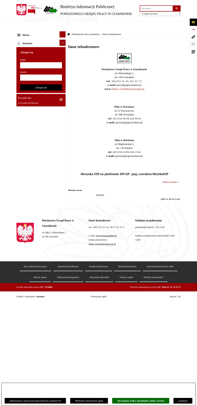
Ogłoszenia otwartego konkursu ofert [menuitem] (38, 145)
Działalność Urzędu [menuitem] (28, 101)
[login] (41, 272)
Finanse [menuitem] (22, 152)
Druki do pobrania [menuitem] (27, 182)
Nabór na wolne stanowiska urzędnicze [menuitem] (32, 200)
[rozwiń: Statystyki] (63, 160)
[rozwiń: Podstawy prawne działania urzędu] (63, 130)
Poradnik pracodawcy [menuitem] (29, 175)
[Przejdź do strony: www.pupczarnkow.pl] (193, 37)
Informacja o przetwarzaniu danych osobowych (35, 400)
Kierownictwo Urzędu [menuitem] (29, 115)
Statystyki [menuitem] (23, 160)
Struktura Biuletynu (98, 374)
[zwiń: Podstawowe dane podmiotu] (63, 33)
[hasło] (41, 284)
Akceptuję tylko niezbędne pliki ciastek (140, 400)
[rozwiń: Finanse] (63, 152)
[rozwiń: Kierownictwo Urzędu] (63, 115)
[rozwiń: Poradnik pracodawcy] (63, 174)
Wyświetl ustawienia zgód (89, 400)
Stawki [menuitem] (21, 209)
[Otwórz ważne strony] (193, 44)
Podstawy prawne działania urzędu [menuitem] (36, 130)
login (23, 266)
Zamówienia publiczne (68, 374)
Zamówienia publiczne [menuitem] (30, 138)
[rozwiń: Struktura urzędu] (63, 108)
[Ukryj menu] (63, 25)
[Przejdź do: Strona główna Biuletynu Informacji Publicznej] (68, 25)
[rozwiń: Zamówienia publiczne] (63, 138)
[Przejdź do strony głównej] (74, 10)
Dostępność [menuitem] (24, 86)
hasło (23, 278)
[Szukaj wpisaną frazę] (177, 8)
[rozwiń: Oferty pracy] (63, 189)
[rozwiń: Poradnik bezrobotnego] (63, 167)
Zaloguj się (41, 294)
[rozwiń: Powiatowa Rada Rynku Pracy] (63, 123)
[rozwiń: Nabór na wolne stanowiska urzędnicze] (63, 197)
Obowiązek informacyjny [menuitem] (31, 93)
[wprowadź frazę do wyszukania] (156, 8)
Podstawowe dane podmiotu (86, 25)
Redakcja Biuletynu (127, 374)
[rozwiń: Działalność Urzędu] (63, 101)
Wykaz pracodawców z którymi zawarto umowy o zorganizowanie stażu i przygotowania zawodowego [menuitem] (37, 229)
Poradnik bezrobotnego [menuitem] (30, 167)
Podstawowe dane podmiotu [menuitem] (33, 33)
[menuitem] (41, 42)
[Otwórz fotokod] (193, 51)
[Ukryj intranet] (63, 249)
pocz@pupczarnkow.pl (106, 344)
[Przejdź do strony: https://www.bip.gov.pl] (193, 29)
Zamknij (182, 400)
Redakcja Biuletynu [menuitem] (28, 216)
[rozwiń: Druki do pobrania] (63, 182)
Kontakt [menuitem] (22, 79)
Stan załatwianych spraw (35, 374)
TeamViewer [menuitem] (24, 241)
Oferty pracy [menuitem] (24, 189)
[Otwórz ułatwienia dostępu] (193, 22)
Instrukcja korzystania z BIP (160, 374)
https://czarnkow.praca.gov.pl (128, 80)
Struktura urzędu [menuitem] (27, 108)
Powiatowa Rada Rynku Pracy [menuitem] (33, 123)
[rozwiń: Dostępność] (63, 86)
